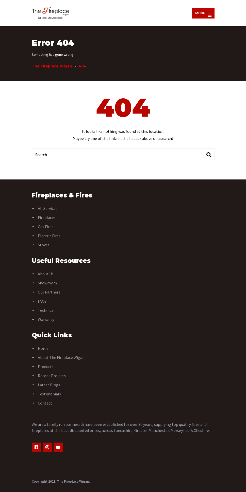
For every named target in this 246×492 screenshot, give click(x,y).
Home (43, 348)
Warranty (46, 319)
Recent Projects (52, 375)
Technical (46, 310)
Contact (45, 403)
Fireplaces (47, 217)
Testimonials (49, 393)
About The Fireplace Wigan (61, 357)
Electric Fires (49, 235)
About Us (46, 273)
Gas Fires (45, 226)
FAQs (42, 301)
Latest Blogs (49, 384)
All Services (47, 208)
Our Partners (49, 292)
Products (46, 366)
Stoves (44, 244)
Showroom (47, 282)
